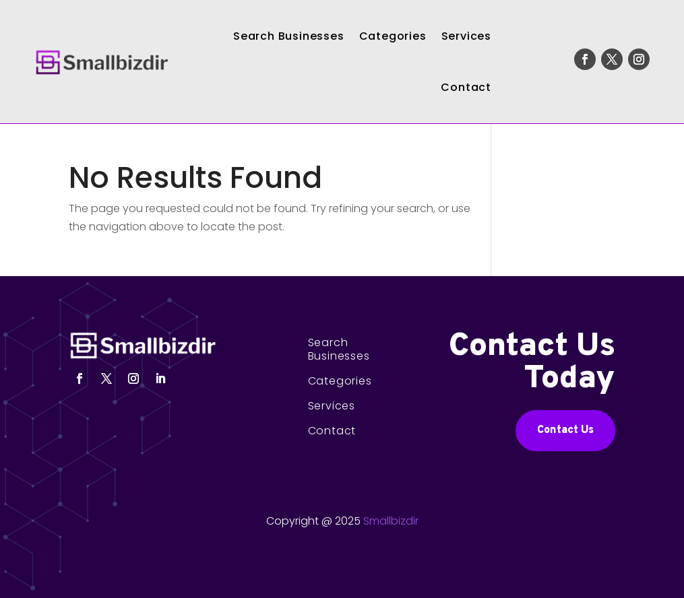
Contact (466, 87)
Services (466, 36)
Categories (393, 36)
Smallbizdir (390, 521)
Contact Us (565, 430)
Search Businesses (288, 36)
